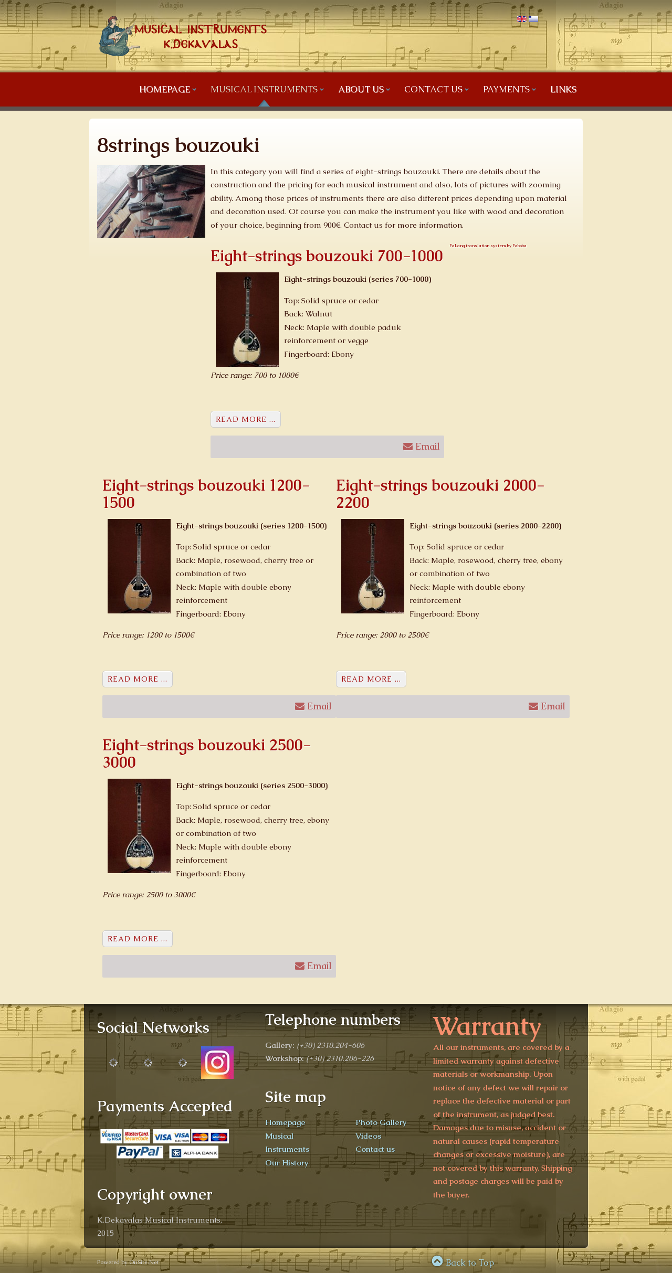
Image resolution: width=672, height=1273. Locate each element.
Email (421, 445)
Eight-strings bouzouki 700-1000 (327, 256)
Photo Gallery (381, 1122)
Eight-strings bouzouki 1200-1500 (206, 494)
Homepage (285, 1122)
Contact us (375, 1149)
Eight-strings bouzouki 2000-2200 (440, 494)
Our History (287, 1163)
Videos (368, 1136)
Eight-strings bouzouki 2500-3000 (206, 753)
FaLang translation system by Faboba (488, 245)
